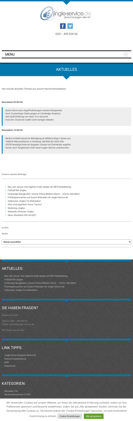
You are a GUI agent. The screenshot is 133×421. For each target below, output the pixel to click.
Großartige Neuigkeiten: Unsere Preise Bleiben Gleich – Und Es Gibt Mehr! (44, 194)
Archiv (5, 233)
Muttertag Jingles (16, 208)
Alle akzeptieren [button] (93, 416)
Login (66, 43)
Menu (10, 54)
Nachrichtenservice (13, 394)
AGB (6, 362)
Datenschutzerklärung (15, 358)
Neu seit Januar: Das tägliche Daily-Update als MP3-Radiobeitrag (39, 187)
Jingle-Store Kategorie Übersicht (20, 355)
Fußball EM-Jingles (17, 190)
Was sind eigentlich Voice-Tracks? (25, 204)
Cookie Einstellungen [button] (70, 416)
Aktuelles (9, 391)
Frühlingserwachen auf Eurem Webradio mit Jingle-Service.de (38, 197)
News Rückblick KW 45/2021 (22, 215)
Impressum (10, 366)
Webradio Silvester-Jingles (21, 211)
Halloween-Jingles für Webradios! (24, 201)
